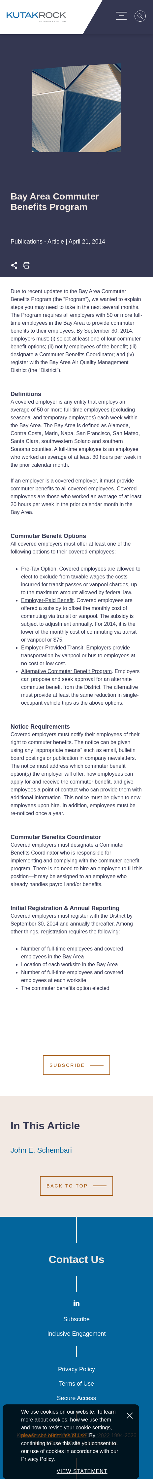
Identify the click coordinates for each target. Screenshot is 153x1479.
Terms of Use (76, 1383)
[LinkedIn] (76, 1304)
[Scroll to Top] (76, 1186)
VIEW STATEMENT (82, 1471)
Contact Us (76, 1259)
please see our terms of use (53, 1435)
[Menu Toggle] (123, 16)
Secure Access (76, 1398)
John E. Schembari (41, 1150)
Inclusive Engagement (76, 1333)
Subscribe (76, 1319)
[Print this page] (26, 267)
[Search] (142, 17)
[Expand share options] (14, 267)
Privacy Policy (76, 1369)
